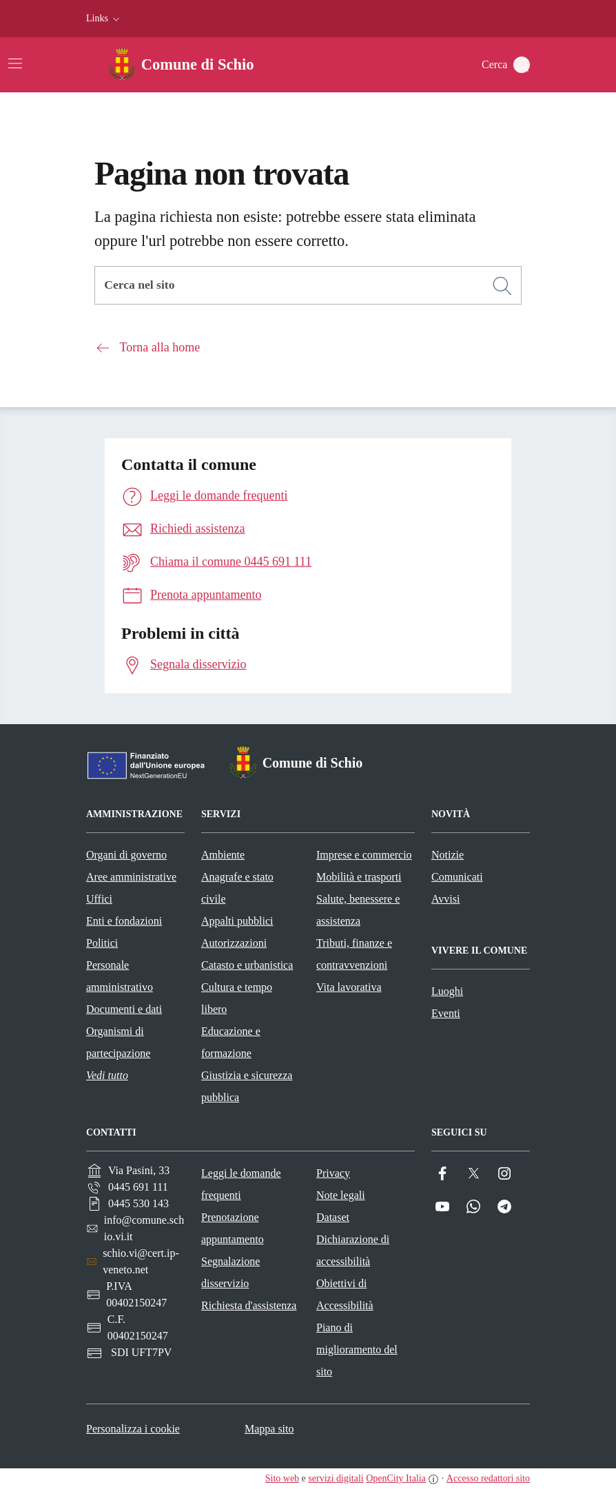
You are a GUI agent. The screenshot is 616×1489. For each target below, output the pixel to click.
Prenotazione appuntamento (232, 1228)
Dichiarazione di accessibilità (352, 1250)
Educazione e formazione (230, 1042)
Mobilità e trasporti (359, 877)
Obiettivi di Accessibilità (344, 1294)
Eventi (445, 1013)
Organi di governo (126, 855)
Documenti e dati (124, 1009)
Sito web (282, 1478)
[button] (104, 18)
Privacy (333, 1173)
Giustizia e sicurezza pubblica (246, 1086)
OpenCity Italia (396, 1478)
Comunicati (457, 877)
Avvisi (445, 899)
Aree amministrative (131, 877)
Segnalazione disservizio (230, 1272)
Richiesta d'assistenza (248, 1305)
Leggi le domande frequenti (241, 1184)
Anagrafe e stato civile (237, 888)
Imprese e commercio (364, 855)
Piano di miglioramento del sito (357, 1349)
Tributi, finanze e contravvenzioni (354, 954)
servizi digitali (335, 1478)
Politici (102, 943)
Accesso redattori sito (488, 1478)
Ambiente (223, 855)
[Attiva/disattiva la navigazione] (15, 63)
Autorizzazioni (234, 943)
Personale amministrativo (119, 976)
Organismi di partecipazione (118, 1042)
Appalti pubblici (237, 921)
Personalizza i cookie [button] (133, 1429)
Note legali (340, 1195)
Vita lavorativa (349, 987)
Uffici (99, 899)
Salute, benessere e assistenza (358, 910)
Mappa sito (269, 1429)
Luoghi (447, 991)
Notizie (447, 855)
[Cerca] (502, 286)
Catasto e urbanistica (247, 965)
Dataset (332, 1217)
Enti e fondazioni (124, 921)
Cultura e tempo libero (236, 998)
